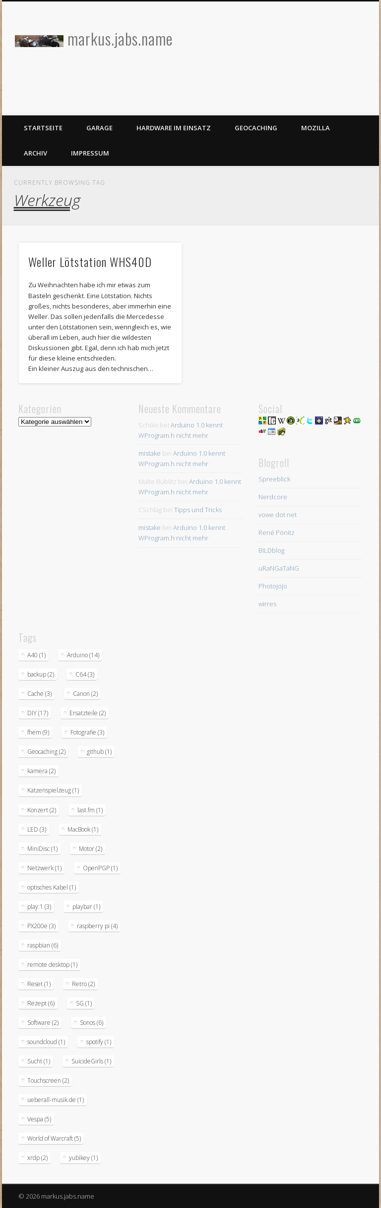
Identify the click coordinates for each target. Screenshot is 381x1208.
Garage (99, 127)
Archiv (35, 153)
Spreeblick (274, 478)
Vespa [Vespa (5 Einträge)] (39, 1119)
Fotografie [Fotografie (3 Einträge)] (87, 732)
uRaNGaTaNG (278, 568)
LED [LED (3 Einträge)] (36, 829)
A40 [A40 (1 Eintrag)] (36, 655)
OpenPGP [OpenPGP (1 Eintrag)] (100, 868)
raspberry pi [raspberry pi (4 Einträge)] (97, 926)
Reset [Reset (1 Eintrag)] (39, 984)
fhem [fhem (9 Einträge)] (38, 732)
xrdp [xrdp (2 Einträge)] (37, 1158)
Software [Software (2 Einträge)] (43, 1022)
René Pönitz (276, 532)
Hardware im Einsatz (173, 127)
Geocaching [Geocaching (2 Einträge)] (46, 751)
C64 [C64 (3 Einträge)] (84, 674)
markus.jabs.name (120, 38)
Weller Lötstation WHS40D (90, 261)
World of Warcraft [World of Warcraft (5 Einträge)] (54, 1138)
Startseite (43, 127)
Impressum (90, 153)
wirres (267, 603)
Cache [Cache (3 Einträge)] (39, 693)
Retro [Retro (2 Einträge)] (83, 984)
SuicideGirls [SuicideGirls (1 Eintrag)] (91, 1061)
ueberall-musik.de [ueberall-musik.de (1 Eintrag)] (55, 1100)
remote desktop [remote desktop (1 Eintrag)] (52, 964)
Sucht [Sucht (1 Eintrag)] (38, 1061)
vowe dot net (277, 514)
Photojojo (272, 585)
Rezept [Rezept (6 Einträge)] (41, 1003)
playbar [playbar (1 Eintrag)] (86, 906)
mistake (149, 453)
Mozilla (315, 127)
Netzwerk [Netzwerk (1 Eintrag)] (44, 868)
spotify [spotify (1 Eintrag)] (98, 1042)
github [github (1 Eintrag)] (99, 751)
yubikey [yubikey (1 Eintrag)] (83, 1158)
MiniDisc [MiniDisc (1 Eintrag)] (42, 848)
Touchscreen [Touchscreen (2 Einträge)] (48, 1080)
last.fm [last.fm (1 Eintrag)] (90, 810)
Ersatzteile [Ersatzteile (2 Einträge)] (87, 713)
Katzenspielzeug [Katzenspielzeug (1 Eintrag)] (53, 790)
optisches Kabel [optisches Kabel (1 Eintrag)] (51, 887)
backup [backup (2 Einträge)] (40, 674)
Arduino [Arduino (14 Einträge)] (83, 655)
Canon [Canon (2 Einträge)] (85, 693)
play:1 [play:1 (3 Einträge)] (39, 906)
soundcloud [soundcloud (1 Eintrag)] (46, 1042)
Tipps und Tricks (198, 509)
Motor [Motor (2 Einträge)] (90, 848)
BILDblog (271, 550)
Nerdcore (272, 496)
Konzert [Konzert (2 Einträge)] (41, 810)
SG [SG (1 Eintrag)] (84, 1003)
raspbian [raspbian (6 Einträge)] (42, 945)
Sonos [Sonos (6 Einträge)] (91, 1022)
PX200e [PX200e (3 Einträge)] (41, 926)
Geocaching (256, 127)
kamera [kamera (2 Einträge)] (41, 771)
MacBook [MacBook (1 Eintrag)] (82, 829)
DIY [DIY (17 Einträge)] (37, 713)
